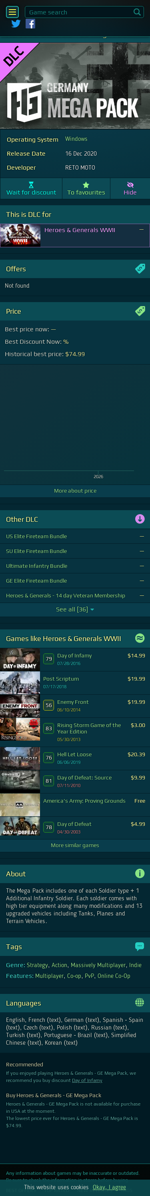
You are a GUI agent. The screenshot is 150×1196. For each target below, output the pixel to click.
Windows (76, 139)
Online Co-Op (114, 976)
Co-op (74, 976)
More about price (75, 490)
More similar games (75, 845)
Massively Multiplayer (98, 965)
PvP (89, 976)
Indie (135, 965)
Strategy (37, 965)
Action (59, 965)
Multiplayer (49, 976)
